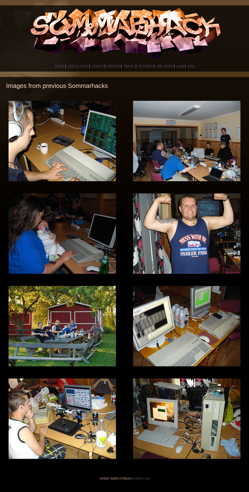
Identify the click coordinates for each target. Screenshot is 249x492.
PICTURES (145, 66)
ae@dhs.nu (141, 478)
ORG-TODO (164, 66)
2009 (180, 66)
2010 (190, 66)
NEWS (59, 66)
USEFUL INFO (78, 66)
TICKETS (98, 66)
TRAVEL (129, 66)
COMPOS (113, 66)
